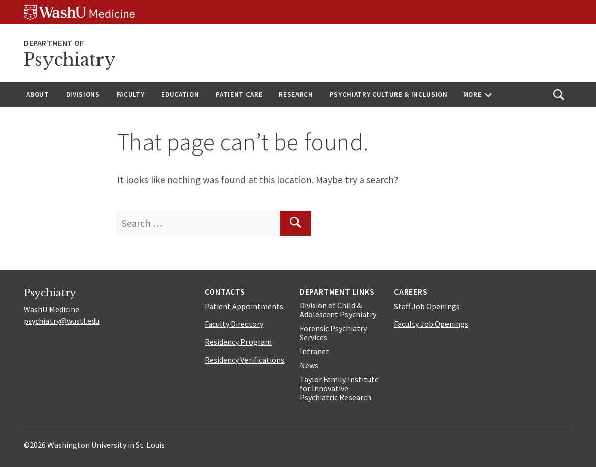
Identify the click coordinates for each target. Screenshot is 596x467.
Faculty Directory (234, 324)
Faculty (131, 94)
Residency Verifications (244, 360)
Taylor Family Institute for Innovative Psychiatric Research (339, 388)
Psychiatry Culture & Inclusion (389, 94)
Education (180, 94)
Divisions (83, 94)
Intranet (314, 351)
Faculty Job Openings (431, 324)
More (472, 94)
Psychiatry (70, 59)
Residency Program (238, 342)
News (309, 365)
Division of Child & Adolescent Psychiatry (338, 309)
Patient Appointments (244, 306)
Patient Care (239, 94)
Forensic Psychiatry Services (333, 332)
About (37, 94)
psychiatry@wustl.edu (62, 321)
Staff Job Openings (427, 306)
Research (296, 94)
